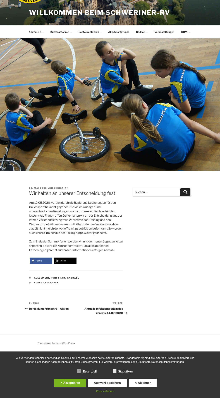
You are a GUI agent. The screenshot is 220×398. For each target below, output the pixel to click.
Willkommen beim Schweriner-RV (99, 13)
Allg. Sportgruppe (118, 31)
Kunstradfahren (61, 31)
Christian (61, 188)
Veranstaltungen (164, 31)
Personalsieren (105, 391)
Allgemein (36, 31)
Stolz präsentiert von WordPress (56, 343)
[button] (41, 261)
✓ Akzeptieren (70, 382)
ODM (186, 31)
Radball (142, 31)
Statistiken (123, 371)
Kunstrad (58, 278)
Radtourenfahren (90, 31)
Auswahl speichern (107, 382)
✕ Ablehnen (143, 382)
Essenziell (87, 371)
